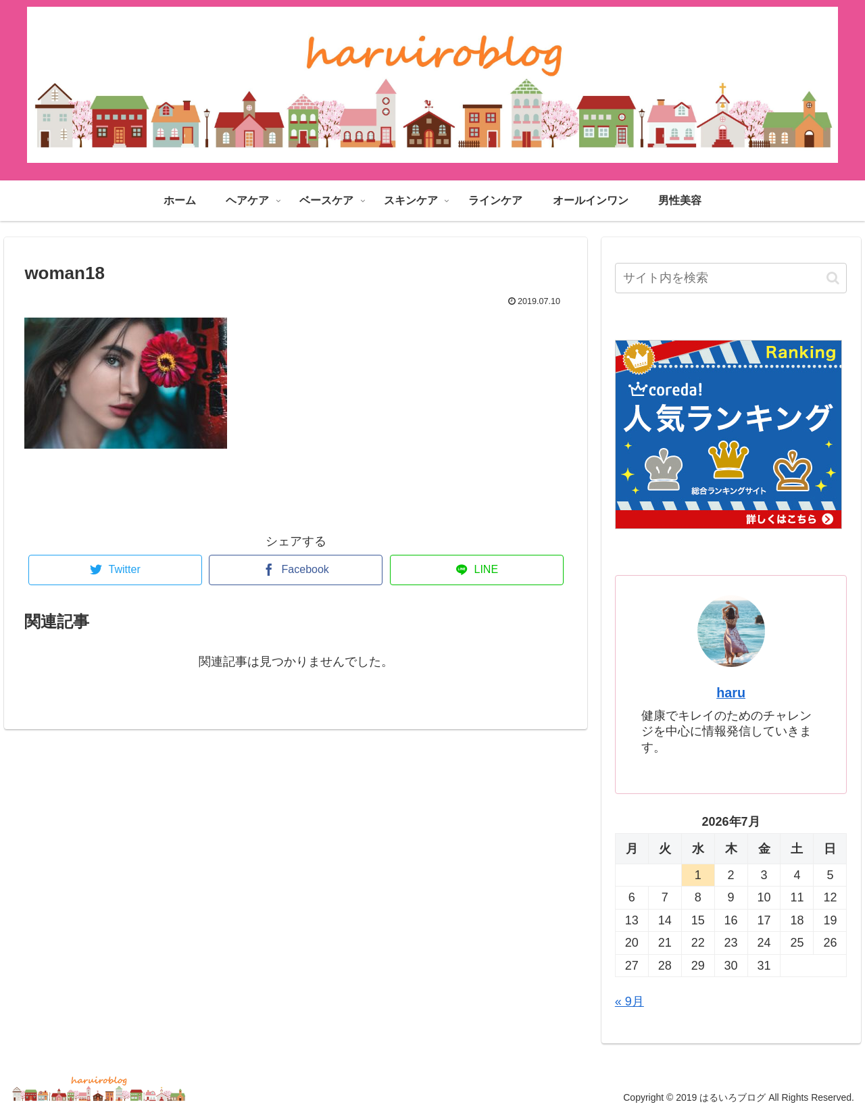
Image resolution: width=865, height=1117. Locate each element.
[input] (731, 278)
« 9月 (629, 1001)
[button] (833, 278)
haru (730, 692)
